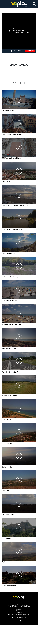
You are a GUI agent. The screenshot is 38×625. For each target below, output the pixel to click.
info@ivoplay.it (19, 609)
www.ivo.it (23, 617)
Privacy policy (19, 612)
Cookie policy (19, 610)
